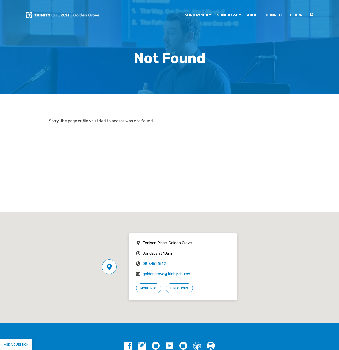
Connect (275, 15)
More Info (148, 288)
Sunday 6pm (229, 15)
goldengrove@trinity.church (166, 274)
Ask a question (16, 344)
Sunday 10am (198, 15)
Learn (296, 15)
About (253, 15)
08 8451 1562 (154, 263)
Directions (179, 288)
